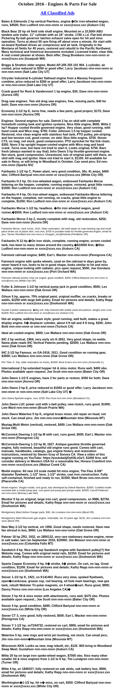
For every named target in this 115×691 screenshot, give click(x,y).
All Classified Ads (57, 12)
